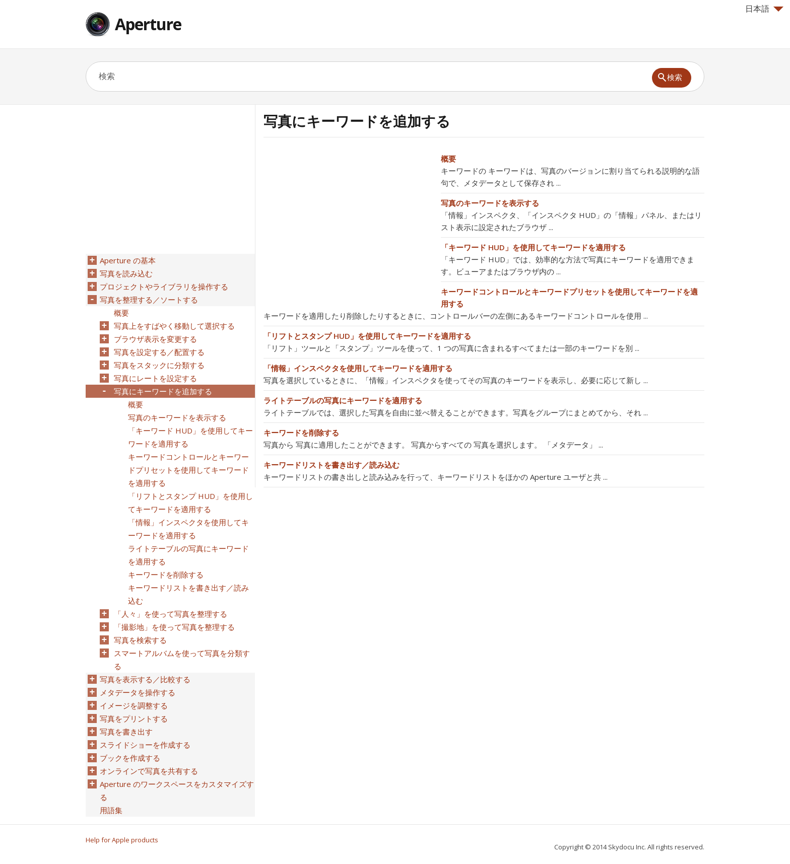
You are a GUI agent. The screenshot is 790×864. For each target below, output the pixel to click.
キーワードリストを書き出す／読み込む (332, 465)
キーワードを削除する (301, 432)
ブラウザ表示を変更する (155, 339)
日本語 (764, 8)
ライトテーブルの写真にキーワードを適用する (343, 400)
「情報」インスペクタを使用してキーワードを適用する (358, 368)
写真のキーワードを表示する (490, 203)
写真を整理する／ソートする (149, 300)
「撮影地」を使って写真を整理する (174, 627)
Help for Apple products (122, 839)
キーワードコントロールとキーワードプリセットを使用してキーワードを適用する (188, 470)
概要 (448, 159)
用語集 (111, 810)
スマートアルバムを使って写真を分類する (182, 659)
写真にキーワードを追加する (163, 391)
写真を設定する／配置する (159, 352)
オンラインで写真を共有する (149, 771)
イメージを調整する (134, 705)
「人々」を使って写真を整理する (170, 614)
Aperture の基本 (128, 260)
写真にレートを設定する (155, 378)
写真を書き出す (126, 732)
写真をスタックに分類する (159, 365)
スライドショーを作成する (145, 745)
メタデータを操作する (137, 692)
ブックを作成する (130, 758)
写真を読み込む (126, 273)
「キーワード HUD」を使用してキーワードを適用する (533, 247)
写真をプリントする (134, 718)
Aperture (148, 24)
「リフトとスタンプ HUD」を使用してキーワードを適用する (367, 336)
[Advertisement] (348, 223)
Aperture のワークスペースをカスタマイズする (177, 790)
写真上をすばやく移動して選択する (174, 326)
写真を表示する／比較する (145, 679)
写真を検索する (140, 640)
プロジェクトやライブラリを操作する (164, 286)
